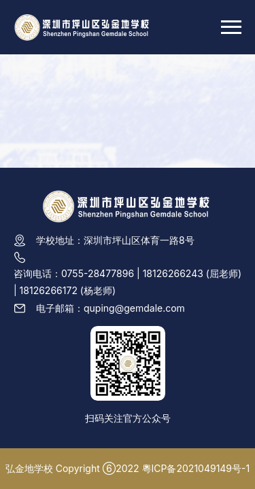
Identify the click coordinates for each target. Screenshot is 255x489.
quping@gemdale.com (134, 308)
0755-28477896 (97, 273)
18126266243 (173, 273)
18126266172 (49, 290)
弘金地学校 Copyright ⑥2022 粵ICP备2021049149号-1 (127, 468)
